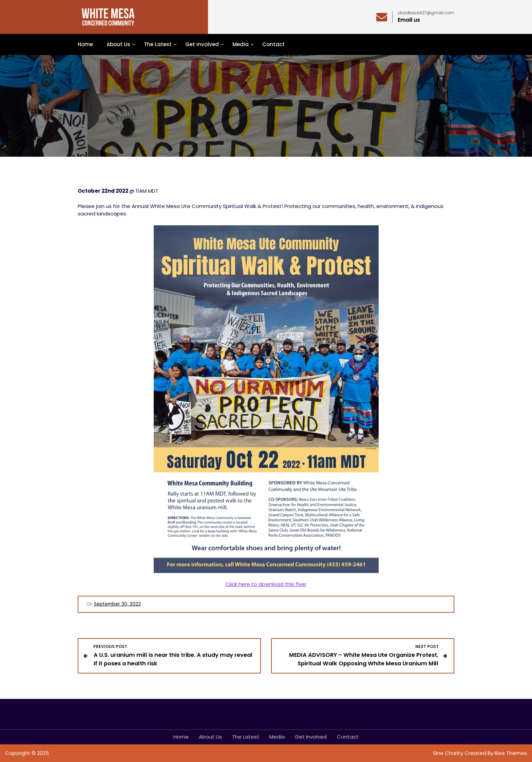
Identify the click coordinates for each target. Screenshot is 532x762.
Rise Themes (511, 753)
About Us (118, 44)
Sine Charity (448, 753)
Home (85, 44)
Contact (273, 44)
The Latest (158, 44)
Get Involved (202, 44)
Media (240, 44)
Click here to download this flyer (266, 584)
